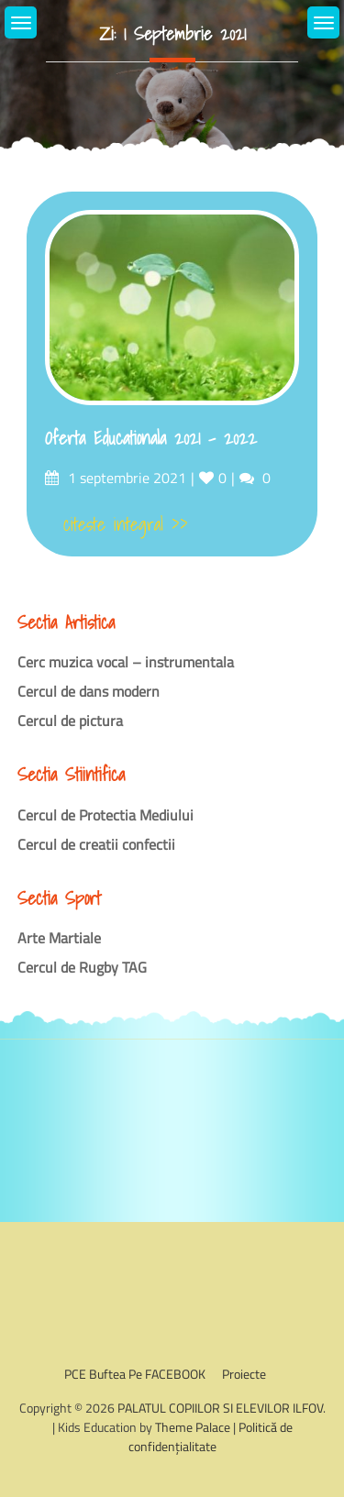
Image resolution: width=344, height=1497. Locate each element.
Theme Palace (192, 1426)
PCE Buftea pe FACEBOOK (134, 1373)
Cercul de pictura (70, 721)
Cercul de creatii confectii (96, 844)
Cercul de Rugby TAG (82, 967)
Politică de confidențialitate (210, 1436)
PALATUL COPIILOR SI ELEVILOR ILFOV (220, 1407)
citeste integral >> (125, 524)
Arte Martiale (59, 938)
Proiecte (244, 1373)
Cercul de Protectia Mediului (105, 815)
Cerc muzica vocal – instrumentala (125, 662)
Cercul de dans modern (88, 691)
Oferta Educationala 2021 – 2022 (151, 438)
